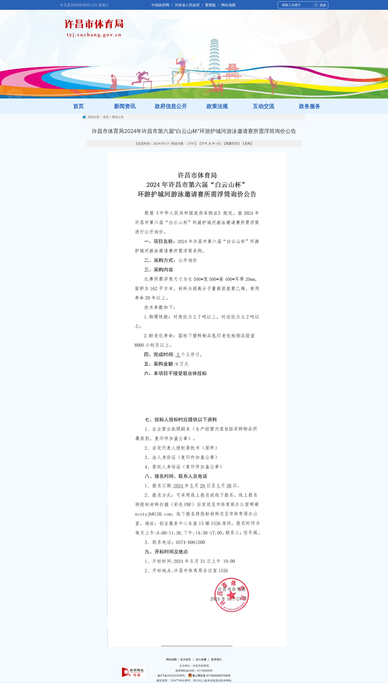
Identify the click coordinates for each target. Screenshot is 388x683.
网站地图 (228, 4)
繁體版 (210, 4)
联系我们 (216, 659)
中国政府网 (160, 4)
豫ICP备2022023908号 (171, 675)
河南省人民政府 (187, 4)
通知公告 (118, 117)
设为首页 (185, 659)
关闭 (247, 143)
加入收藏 (201, 659)
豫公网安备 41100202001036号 (209, 675)
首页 (106, 117)
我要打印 (231, 143)
